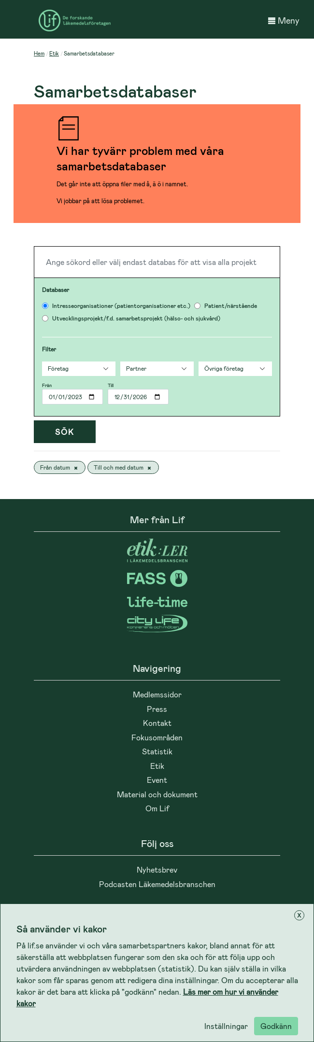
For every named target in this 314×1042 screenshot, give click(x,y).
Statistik (157, 751)
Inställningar (226, 1025)
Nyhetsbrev (157, 869)
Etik (54, 53)
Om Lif (157, 808)
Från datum (59, 467)
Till (111, 385)
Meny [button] (284, 20)
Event (157, 779)
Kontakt (157, 722)
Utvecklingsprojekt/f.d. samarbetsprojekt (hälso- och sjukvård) (136, 318)
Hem (39, 53)
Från (47, 385)
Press (157, 708)
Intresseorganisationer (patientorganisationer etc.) (121, 305)
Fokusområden (157, 737)
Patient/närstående (230, 305)
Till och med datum (123, 467)
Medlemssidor (157, 694)
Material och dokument (157, 794)
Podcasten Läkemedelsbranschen (157, 884)
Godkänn (276, 1025)
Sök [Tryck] (64, 431)
